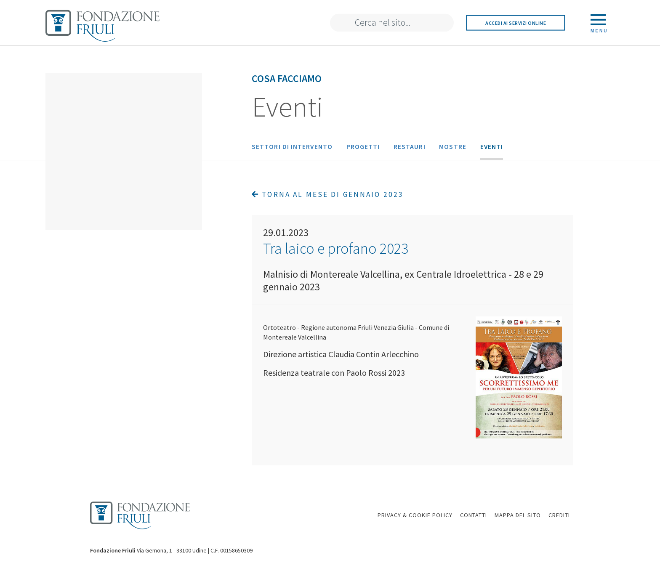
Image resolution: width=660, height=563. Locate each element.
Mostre (452, 147)
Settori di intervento (292, 147)
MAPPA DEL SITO (518, 515)
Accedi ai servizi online (515, 22)
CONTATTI (473, 515)
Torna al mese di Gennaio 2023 (328, 194)
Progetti (363, 147)
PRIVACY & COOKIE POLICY (415, 515)
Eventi (491, 147)
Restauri (410, 147)
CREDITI (559, 515)
